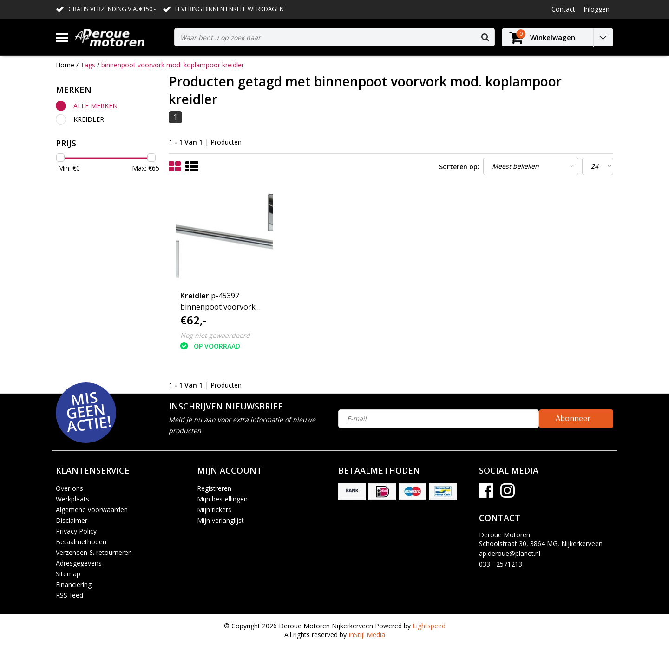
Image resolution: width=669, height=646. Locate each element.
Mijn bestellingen (222, 498)
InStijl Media (366, 634)
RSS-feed (69, 595)
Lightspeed (429, 625)
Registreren (214, 488)
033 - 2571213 (500, 564)
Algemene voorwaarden (92, 509)
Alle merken (95, 105)
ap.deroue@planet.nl (509, 553)
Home (65, 64)
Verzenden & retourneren (94, 552)
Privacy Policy (76, 531)
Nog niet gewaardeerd (215, 335)
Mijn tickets (214, 509)
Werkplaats (72, 498)
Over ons (69, 488)
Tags (87, 64)
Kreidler (88, 119)
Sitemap (68, 573)
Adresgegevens (79, 563)
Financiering (74, 584)
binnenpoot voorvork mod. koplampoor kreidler (172, 64)
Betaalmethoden (81, 541)
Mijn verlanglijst (220, 520)
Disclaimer (71, 520)
